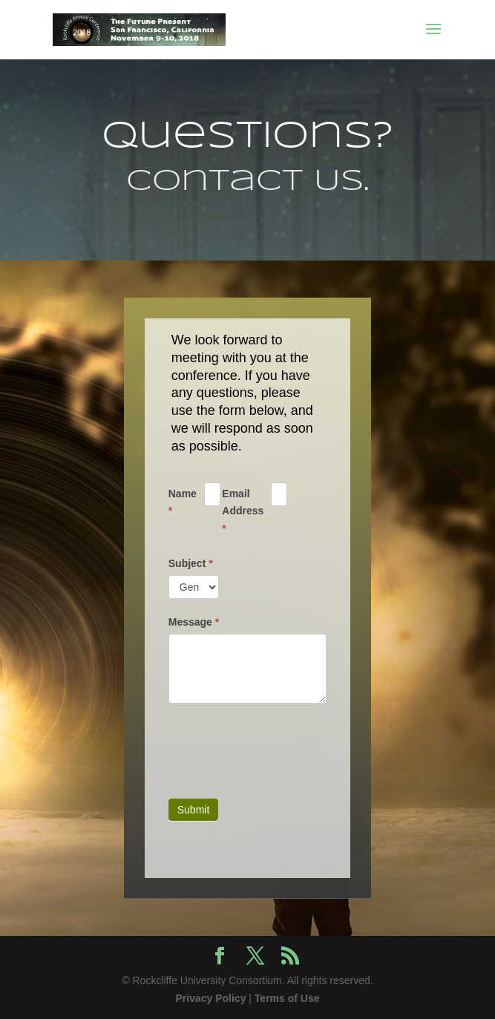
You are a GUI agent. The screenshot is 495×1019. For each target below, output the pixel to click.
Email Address (242, 511)
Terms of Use (287, 998)
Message (194, 622)
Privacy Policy (210, 998)
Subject (190, 563)
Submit (193, 810)
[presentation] (281, 747)
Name (182, 502)
